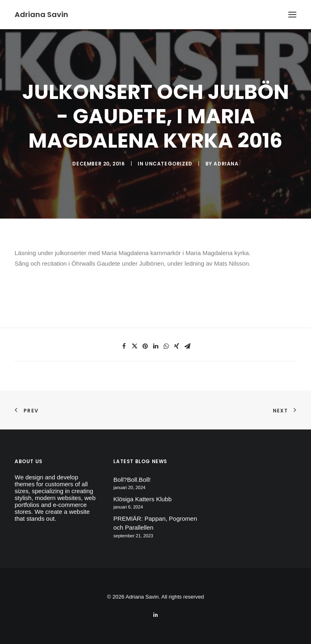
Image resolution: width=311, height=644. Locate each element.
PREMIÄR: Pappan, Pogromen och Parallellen (155, 523)
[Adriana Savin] (41, 14)
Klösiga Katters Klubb (142, 499)
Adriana (226, 163)
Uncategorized (168, 163)
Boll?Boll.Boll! (132, 479)
